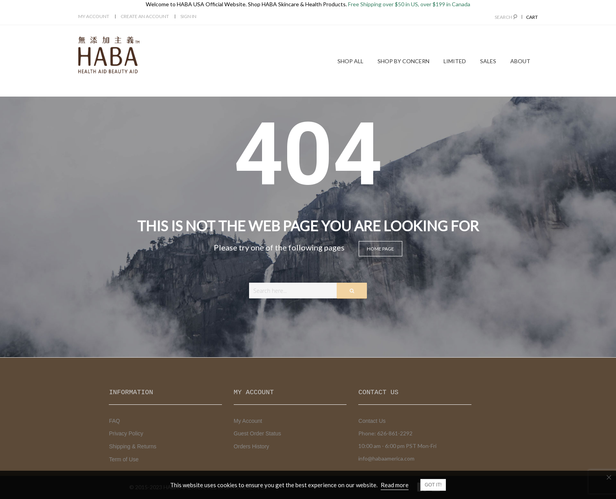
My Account (93, 16)
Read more (395, 484)
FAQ (114, 421)
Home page (380, 249)
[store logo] (108, 55)
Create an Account (145, 16)
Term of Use (123, 459)
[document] (308, 485)
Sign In (188, 16)
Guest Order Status (257, 433)
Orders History (251, 446)
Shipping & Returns (132, 446)
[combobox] (308, 290)
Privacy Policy (126, 433)
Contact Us (371, 421)
